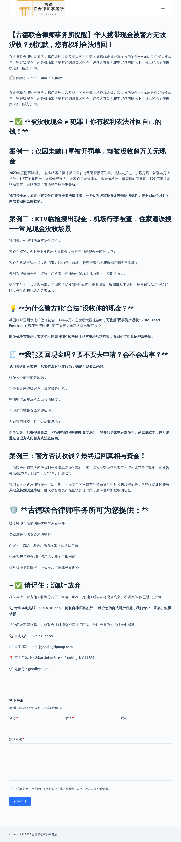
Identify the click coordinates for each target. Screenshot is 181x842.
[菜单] (163, 8)
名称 (13, 718)
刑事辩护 (57, 78)
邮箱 (69, 718)
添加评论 (17, 739)
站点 (124, 718)
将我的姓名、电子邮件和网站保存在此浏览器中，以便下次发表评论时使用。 (63, 788)
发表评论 (20, 801)
